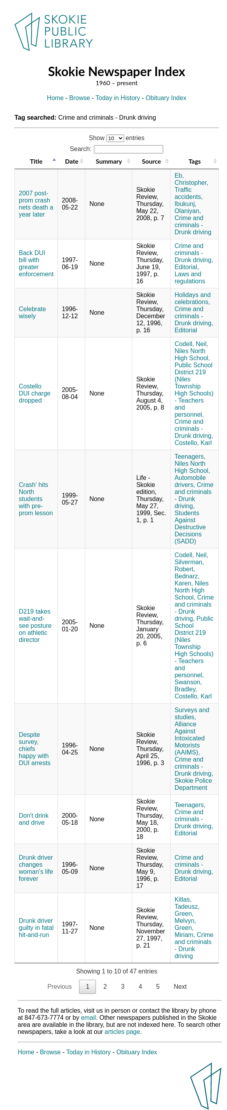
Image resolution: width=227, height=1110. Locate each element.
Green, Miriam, (185, 931)
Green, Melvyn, (185, 917)
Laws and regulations (190, 277)
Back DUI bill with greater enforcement (36, 263)
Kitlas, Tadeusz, (187, 903)
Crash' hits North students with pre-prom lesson (36, 498)
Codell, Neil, (191, 344)
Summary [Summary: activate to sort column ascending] (109, 161)
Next (180, 986)
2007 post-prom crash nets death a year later (36, 204)
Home (55, 98)
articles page (122, 1031)
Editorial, (187, 267)
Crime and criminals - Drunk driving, (194, 252)
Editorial (186, 330)
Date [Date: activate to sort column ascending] (71, 161)
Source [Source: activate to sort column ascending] (151, 161)
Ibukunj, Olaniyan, (188, 207)
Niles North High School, (192, 354)
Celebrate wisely (32, 312)
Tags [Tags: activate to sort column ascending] (195, 161)
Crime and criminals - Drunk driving (193, 225)
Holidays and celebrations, (193, 298)
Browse (79, 98)
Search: (117, 149)
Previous (59, 986)
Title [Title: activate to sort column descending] (36, 161)
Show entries (116, 138)
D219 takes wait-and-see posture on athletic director (35, 625)
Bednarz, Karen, (187, 580)
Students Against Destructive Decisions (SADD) (190, 527)
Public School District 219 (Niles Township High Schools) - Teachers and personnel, (194, 390)
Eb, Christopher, (191, 179)
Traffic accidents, (189, 193)
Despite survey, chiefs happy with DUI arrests (34, 748)
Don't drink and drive (34, 819)
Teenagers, (190, 456)
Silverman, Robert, (189, 565)
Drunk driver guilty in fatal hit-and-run (36, 927)
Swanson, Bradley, (188, 686)
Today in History (117, 98)
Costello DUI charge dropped (34, 393)
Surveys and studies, (192, 713)
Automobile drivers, (190, 481)
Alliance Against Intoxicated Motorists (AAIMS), (190, 738)
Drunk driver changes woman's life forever (36, 868)
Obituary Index (166, 98)
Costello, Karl (193, 442)
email (88, 1017)
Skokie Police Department (193, 784)
